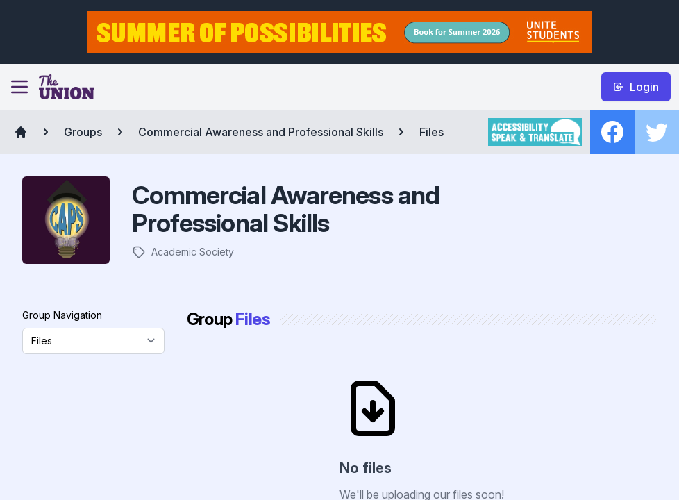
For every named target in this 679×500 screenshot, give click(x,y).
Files (431, 132)
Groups (83, 132)
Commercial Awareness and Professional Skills (260, 132)
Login (636, 87)
